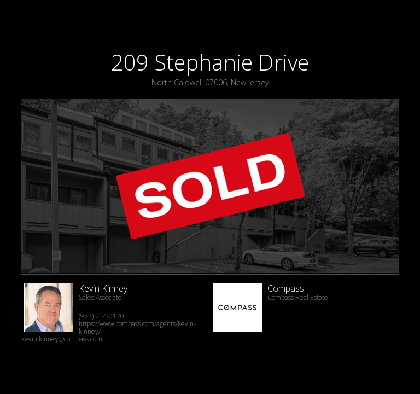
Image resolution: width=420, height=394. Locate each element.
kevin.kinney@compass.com (61, 339)
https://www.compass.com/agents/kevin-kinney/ (137, 327)
